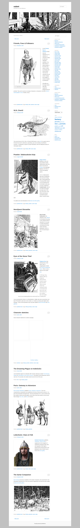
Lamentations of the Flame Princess (25, 375)
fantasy (27, 104)
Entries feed (57, 137)
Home (15, 31)
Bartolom (56, 40)
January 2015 (57, 71)
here (41, 272)
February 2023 (57, 57)
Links (29, 31)
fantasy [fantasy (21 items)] (58, 119)
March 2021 (57, 61)
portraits (32, 104)
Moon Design (16, 479)
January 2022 (57, 59)
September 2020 (58, 63)
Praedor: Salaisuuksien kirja (24, 155)
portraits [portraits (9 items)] (63, 124)
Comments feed (58, 138)
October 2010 (57, 82)
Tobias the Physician (59, 42)
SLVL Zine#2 (18, 110)
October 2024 (57, 54)
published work (19, 104)
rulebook (48, 217)
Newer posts (47, 38)
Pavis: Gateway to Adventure (25, 385)
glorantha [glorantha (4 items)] (57, 121)
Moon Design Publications (19, 390)
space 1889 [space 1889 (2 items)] (62, 128)
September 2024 (58, 55)
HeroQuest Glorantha (22, 209)
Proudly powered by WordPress (40, 523)
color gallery (42, 450)
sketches (18, 362)
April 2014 (57, 75)
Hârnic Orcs (57, 43)
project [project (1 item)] (59, 126)
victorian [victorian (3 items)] (57, 131)
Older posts (16, 38)
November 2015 (58, 69)
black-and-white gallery (35, 200)
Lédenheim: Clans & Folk (23, 435)
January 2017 (57, 66)
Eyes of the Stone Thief (23, 256)
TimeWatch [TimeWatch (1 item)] (60, 129)
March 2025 (57, 51)
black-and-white (42, 302)
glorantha (30, 250)
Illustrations (24, 31)
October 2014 (57, 74)
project (26, 379)
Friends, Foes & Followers (24, 43)
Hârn (29, 104)
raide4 (16, 6)
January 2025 (57, 53)
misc (18, 379)
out (40, 141)
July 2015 (56, 70)
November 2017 (58, 65)
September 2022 (58, 58)
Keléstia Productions (39, 440)
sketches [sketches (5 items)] (57, 128)
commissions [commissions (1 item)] (60, 117)
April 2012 (57, 79)
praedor (30, 203)
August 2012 (57, 76)
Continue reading (35, 360)
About (19, 31)
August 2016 (57, 67)
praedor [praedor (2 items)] (56, 126)
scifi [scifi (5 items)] (62, 126)
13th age (27, 306)
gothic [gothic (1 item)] (61, 121)
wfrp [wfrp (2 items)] (60, 131)
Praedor (41, 167)
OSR (29, 148)
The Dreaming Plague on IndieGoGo (27, 369)
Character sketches (21, 313)
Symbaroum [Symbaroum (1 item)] (57, 129)
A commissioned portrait (59, 44)
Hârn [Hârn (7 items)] (56, 124)
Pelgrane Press (43, 261)
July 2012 (56, 78)
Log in (56, 136)
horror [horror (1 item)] (63, 121)
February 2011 (57, 80)
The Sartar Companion (22, 475)
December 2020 (58, 62)
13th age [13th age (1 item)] (56, 117)
